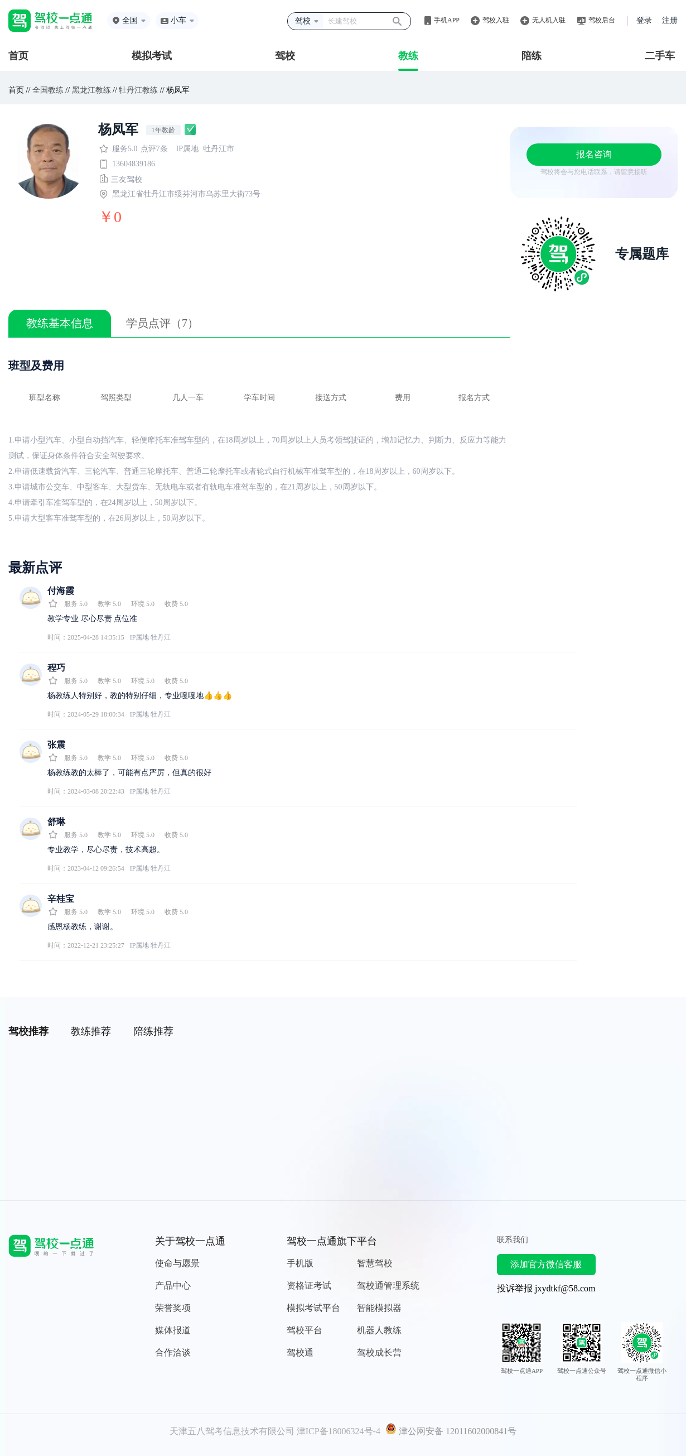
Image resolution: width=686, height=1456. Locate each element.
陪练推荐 (153, 1031)
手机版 (300, 1263)
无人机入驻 (549, 20)
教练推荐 (91, 1031)
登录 (644, 20)
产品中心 (173, 1285)
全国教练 (48, 90)
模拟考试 (152, 55)
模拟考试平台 (313, 1308)
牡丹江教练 (138, 90)
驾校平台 (304, 1330)
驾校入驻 (495, 20)
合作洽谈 (173, 1352)
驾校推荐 (28, 1031)
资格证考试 (309, 1285)
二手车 (660, 55)
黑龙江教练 (91, 90)
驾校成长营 (379, 1352)
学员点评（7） (162, 323)
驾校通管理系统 (388, 1285)
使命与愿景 (177, 1263)
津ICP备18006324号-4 (338, 1431)
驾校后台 (601, 20)
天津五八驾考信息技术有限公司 (232, 1431)
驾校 (285, 55)
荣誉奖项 (173, 1308)
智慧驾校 (375, 1263)
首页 (18, 55)
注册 (670, 20)
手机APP (447, 20)
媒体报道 (173, 1330)
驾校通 (300, 1352)
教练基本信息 (59, 323)
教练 (408, 55)
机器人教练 (379, 1330)
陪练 (531, 55)
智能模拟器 (379, 1308)
